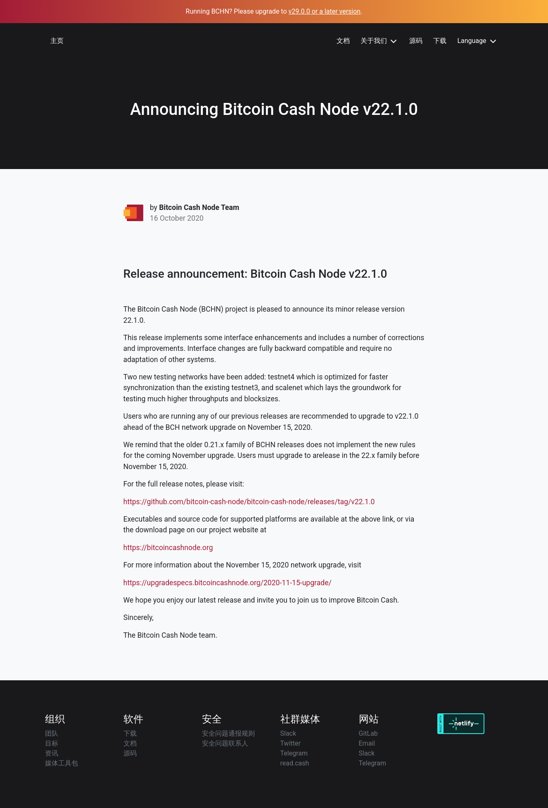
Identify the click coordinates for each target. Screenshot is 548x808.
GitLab (368, 733)
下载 (439, 41)
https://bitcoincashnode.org (168, 547)
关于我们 (380, 41)
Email (367, 743)
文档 (343, 41)
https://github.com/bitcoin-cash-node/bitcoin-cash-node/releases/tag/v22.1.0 (249, 502)
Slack (288, 733)
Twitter (290, 743)
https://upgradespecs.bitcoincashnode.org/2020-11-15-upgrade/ (227, 583)
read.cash (294, 763)
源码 (415, 41)
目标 (51, 743)
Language (477, 41)
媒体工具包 (61, 763)
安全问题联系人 (225, 743)
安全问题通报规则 (228, 733)
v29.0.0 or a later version (325, 11)
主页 (57, 41)
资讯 (51, 753)
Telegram (294, 753)
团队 (51, 733)
